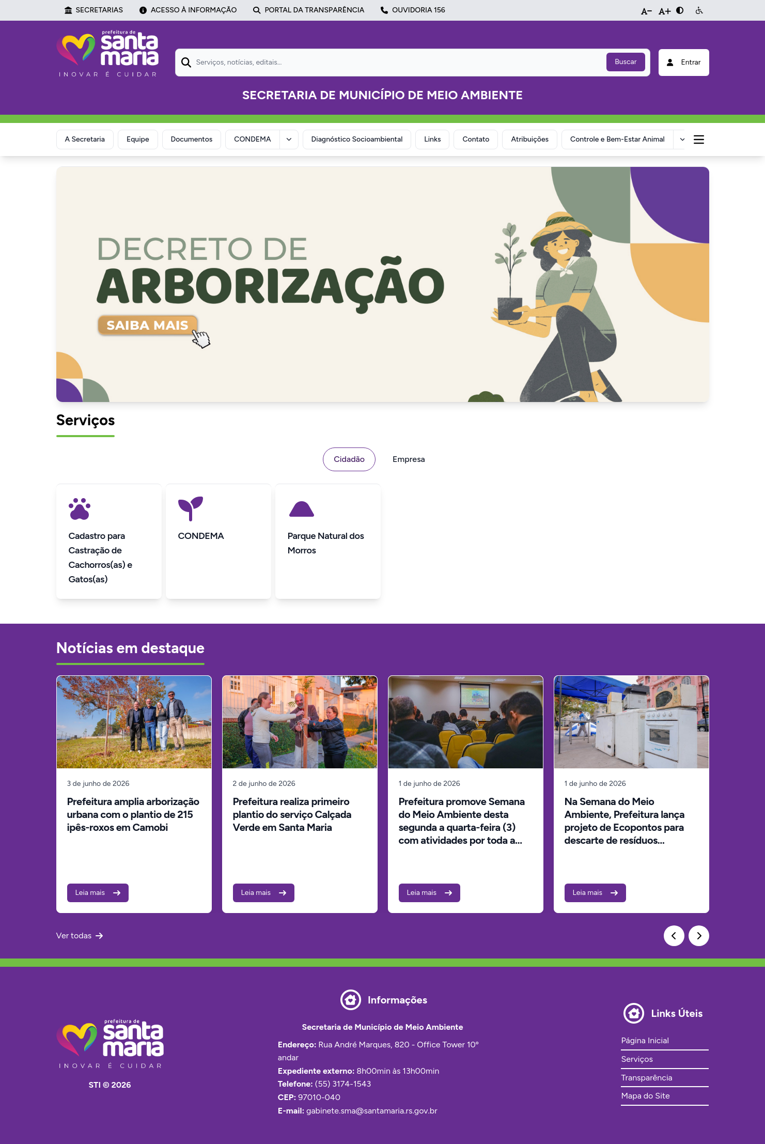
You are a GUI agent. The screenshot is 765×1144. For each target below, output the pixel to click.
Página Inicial (644, 1040)
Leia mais (98, 892)
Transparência (646, 1078)
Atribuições (530, 139)
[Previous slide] (674, 935)
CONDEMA (252, 139)
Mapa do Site (645, 1096)
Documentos (192, 139)
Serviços (636, 1059)
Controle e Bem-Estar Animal (617, 139)
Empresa (409, 459)
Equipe (138, 139)
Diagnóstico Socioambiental (357, 139)
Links (432, 139)
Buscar (625, 61)
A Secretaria (85, 139)
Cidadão (349, 459)
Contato (475, 139)
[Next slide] (699, 935)
